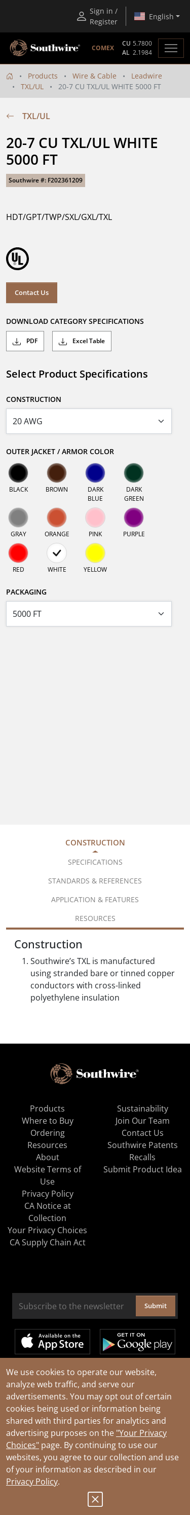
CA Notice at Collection (47, 1212)
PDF (25, 341)
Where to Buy (47, 1120)
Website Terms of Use (47, 1175)
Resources (47, 1145)
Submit (155, 1305)
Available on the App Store (52, 1341)
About (47, 1157)
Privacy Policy (32, 1481)
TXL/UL (32, 86)
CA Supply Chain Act (48, 1242)
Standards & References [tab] (95, 880)
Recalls (142, 1157)
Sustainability (142, 1108)
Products (43, 76)
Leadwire (146, 76)
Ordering (47, 1132)
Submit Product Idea (142, 1169)
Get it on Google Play (137, 1341)
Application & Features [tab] (95, 899)
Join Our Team (143, 1120)
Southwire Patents (142, 1145)
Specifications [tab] (95, 862)
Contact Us (32, 292)
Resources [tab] (95, 918)
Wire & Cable (94, 76)
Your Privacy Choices (47, 1230)
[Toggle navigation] (171, 48)
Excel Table (82, 341)
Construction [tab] (95, 842)
